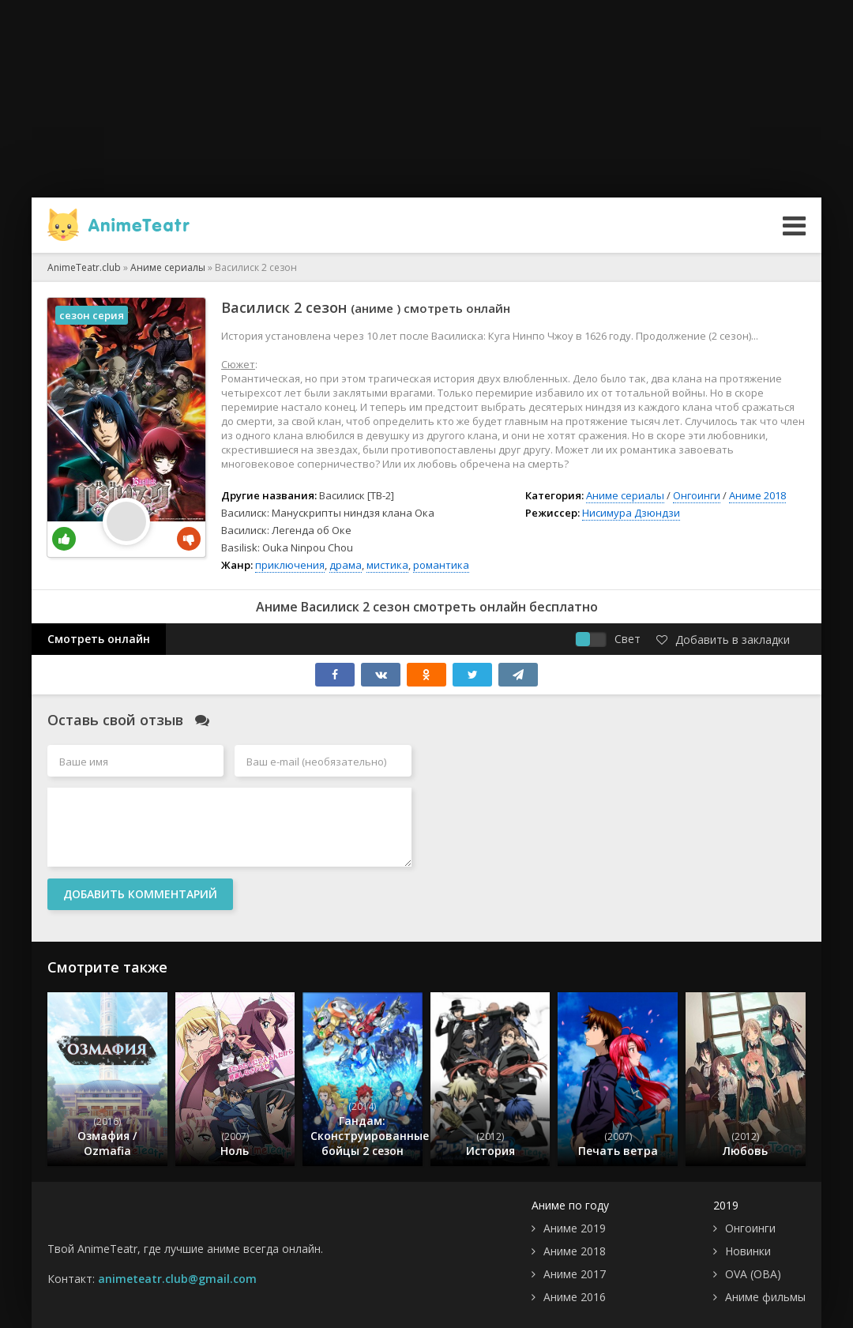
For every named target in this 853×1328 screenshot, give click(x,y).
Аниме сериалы (625, 495)
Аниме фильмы (765, 1296)
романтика (441, 565)
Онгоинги (696, 495)
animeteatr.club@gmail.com (177, 1278)
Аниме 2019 (574, 1228)
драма (345, 565)
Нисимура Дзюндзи (631, 513)
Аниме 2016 (574, 1296)
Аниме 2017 (574, 1273)
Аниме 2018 (757, 495)
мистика (387, 565)
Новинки (748, 1250)
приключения (290, 565)
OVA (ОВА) (753, 1273)
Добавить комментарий (140, 893)
